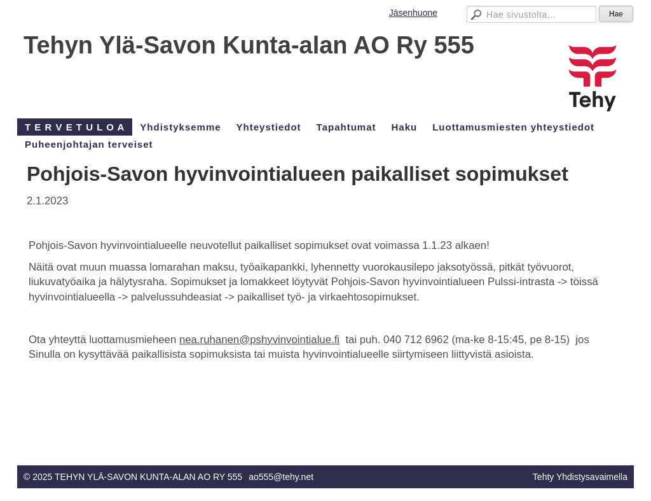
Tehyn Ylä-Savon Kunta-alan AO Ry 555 (249, 45)
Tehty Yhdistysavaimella (580, 477)
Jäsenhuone (413, 13)
